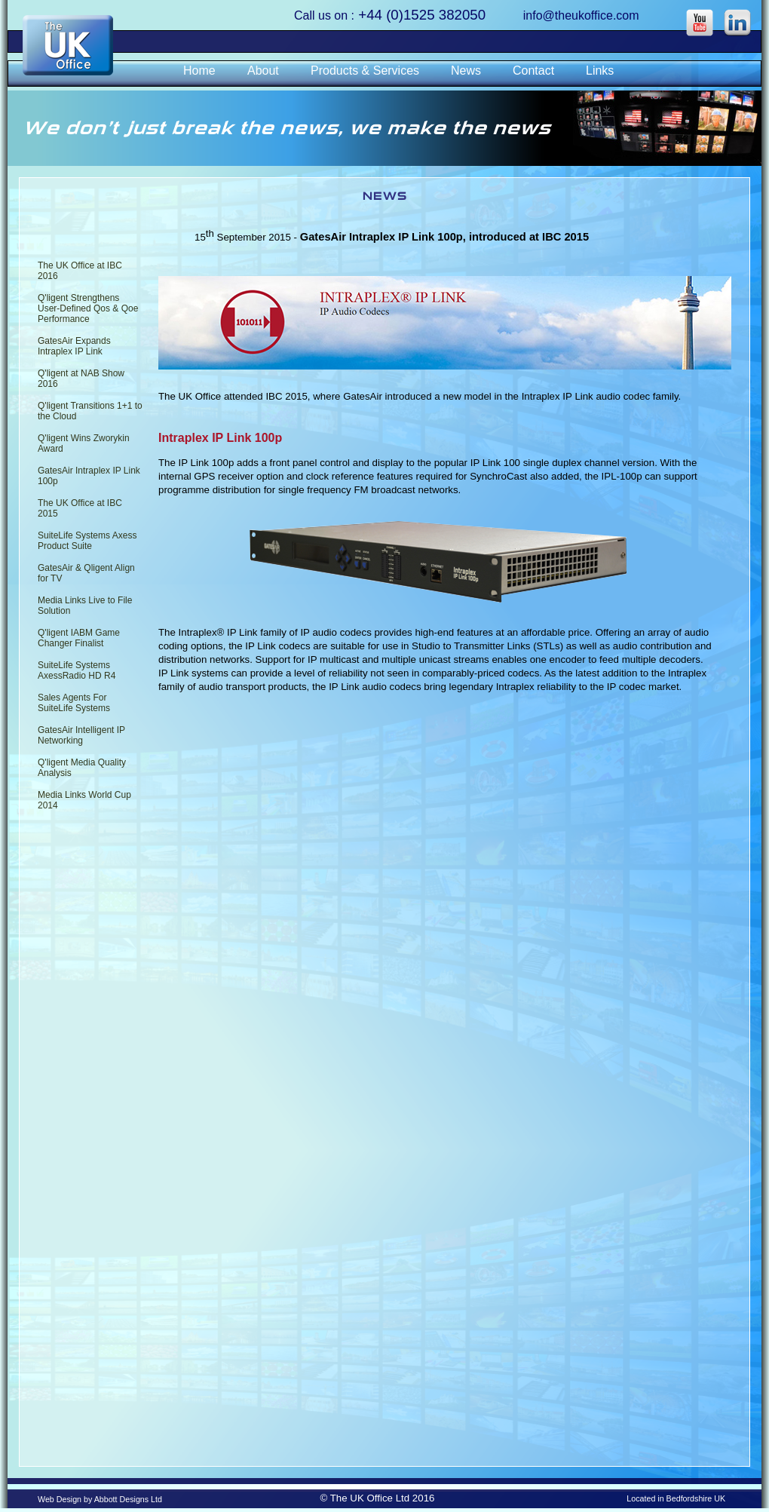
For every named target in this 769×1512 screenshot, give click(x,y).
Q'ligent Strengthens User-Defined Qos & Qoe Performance (88, 308)
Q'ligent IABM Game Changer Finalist (79, 638)
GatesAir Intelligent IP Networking (81, 735)
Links (600, 70)
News (466, 70)
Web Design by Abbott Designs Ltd (100, 1499)
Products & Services (365, 70)
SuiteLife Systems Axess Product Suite (87, 540)
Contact (533, 70)
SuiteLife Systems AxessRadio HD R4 (76, 670)
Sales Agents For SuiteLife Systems (74, 702)
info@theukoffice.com (581, 15)
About (263, 70)
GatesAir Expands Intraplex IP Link (74, 346)
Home (199, 70)
